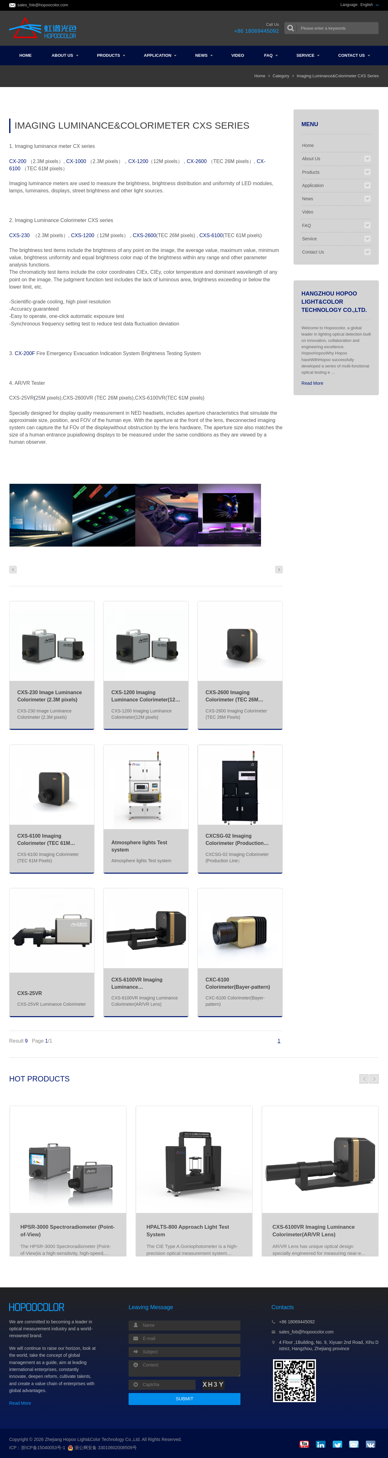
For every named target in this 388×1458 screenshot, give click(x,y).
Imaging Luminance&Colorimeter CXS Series (338, 75)
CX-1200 (138, 161)
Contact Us (354, 55)
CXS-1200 (82, 235)
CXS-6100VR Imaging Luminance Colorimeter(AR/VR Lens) (142, 987)
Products (111, 55)
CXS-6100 (211, 235)
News (204, 55)
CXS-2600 (144, 235)
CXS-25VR (29, 993)
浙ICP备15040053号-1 (43, 1447)
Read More (312, 383)
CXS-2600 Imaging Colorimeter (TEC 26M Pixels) (231, 700)
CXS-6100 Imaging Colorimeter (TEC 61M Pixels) (43, 843)
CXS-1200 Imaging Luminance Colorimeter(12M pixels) (145, 700)
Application (160, 55)
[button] (364, 1079)
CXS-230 (19, 235)
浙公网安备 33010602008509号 (102, 1447)
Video (237, 55)
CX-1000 (77, 161)
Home (25, 55)
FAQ (271, 55)
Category (281, 75)
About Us (65, 55)
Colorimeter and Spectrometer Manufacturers (44, 28)
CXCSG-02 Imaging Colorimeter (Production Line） (234, 843)
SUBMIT (184, 1398)
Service (307, 55)
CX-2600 (197, 161)
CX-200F (25, 353)
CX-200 (17, 161)
